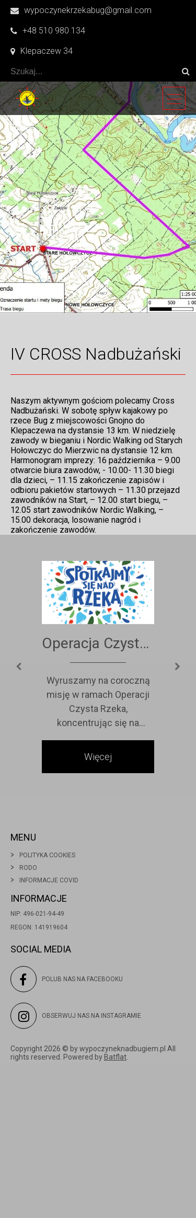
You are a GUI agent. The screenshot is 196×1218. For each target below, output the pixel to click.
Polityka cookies (47, 855)
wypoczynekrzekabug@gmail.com (81, 10)
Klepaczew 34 (41, 51)
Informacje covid (48, 880)
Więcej (98, 756)
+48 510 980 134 (47, 31)
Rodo (28, 867)
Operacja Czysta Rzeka (98, 643)
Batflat (115, 1057)
